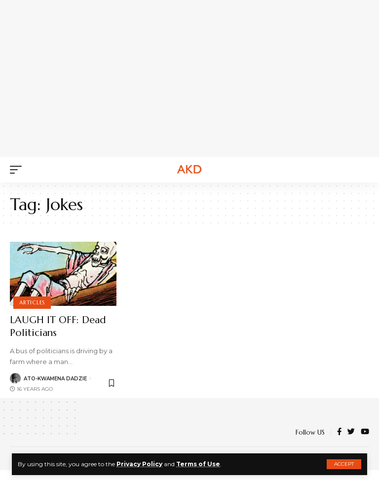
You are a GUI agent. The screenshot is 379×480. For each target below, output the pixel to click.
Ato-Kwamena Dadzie (55, 378)
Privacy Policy (139, 464)
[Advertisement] (199, 76)
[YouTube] (365, 432)
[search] (361, 170)
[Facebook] (339, 432)
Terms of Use (198, 464)
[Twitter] (351, 432)
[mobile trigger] (18, 170)
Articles (32, 302)
